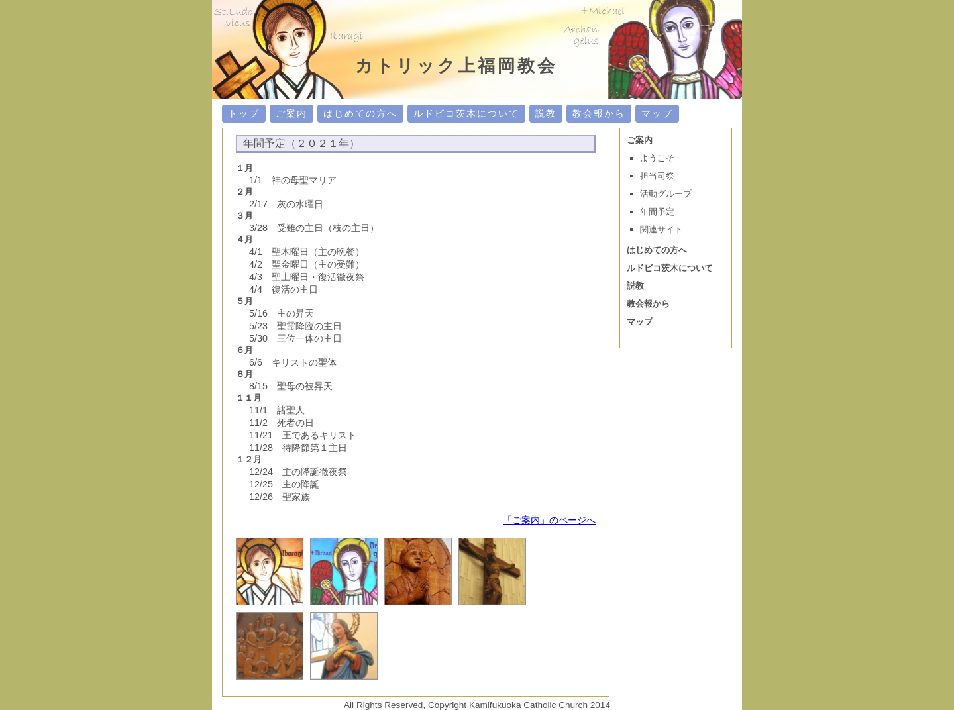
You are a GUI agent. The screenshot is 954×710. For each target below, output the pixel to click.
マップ (657, 113)
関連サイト (661, 229)
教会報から (598, 113)
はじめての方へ (360, 113)
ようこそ (657, 158)
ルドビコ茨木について (466, 113)
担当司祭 (657, 176)
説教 (545, 113)
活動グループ (666, 194)
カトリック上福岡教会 (456, 66)
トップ (244, 113)
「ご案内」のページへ (549, 520)
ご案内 (291, 113)
